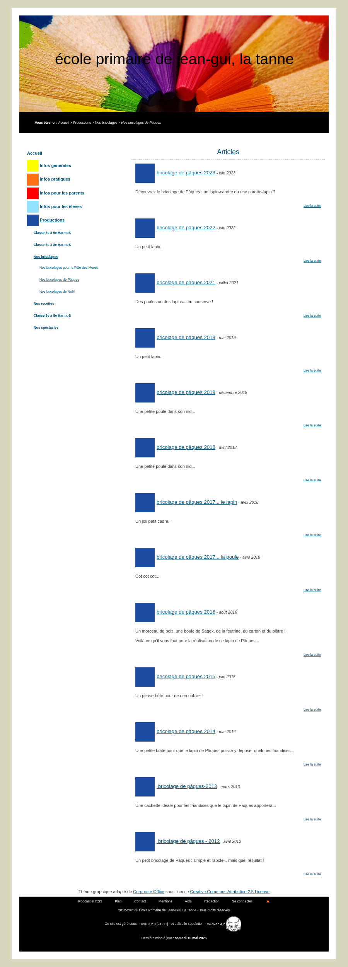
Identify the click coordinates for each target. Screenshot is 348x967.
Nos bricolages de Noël (57, 291)
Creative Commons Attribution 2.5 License (230, 891)
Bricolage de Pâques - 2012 (177, 841)
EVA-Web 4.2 (223, 924)
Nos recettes (44, 303)
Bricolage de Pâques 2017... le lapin (186, 502)
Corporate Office (148, 891)
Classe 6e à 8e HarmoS (52, 245)
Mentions (165, 901)
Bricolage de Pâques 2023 (175, 173)
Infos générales (49, 165)
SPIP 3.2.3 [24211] (154, 924)
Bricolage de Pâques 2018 (175, 392)
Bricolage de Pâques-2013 (176, 786)
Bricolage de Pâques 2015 (175, 676)
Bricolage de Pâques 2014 (175, 731)
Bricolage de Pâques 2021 (175, 282)
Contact (140, 901)
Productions (82, 122)
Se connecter (242, 901)
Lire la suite (312, 206)
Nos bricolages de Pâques (59, 279)
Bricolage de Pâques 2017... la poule (187, 557)
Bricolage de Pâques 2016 (175, 612)
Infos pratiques (48, 179)
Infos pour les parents (55, 193)
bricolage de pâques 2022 (175, 227)
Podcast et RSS (90, 901)
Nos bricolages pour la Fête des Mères (68, 267)
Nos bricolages (106, 122)
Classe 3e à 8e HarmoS (52, 315)
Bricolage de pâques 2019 (175, 337)
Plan (118, 901)
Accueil (63, 122)
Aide (188, 901)
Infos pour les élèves (54, 206)
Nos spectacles (46, 327)
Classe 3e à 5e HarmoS (52, 233)
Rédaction (212, 901)
